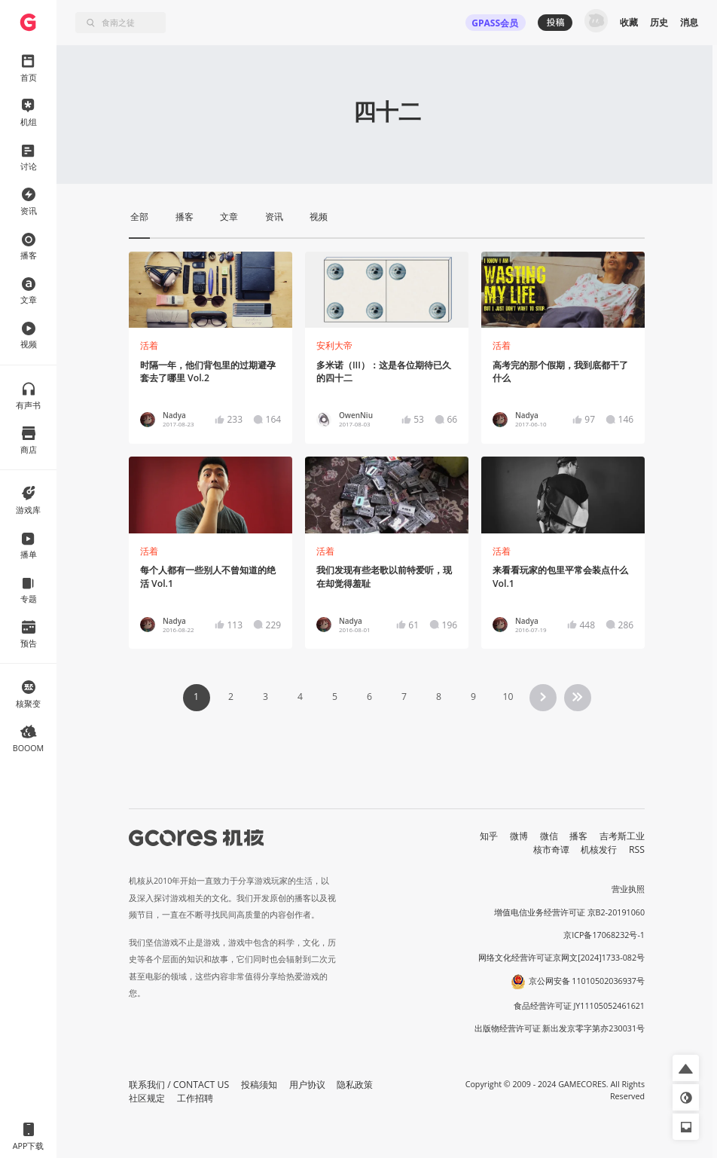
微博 (519, 836)
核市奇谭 (551, 849)
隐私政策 (355, 1084)
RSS (637, 849)
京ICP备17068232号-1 (604, 935)
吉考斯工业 (622, 836)
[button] (686, 1068)
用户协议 (307, 1084)
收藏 (629, 22)
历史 (659, 22)
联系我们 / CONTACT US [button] (179, 1084)
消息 (689, 22)
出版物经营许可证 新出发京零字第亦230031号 (559, 1028)
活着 (149, 345)
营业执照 (628, 889)
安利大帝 (334, 345)
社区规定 (147, 1098)
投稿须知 (259, 1084)
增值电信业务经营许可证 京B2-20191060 (569, 912)
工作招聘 (195, 1098)
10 (507, 696)
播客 (578, 836)
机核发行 (599, 849)
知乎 (489, 836)
